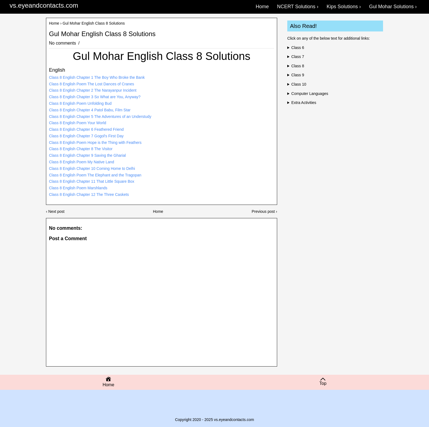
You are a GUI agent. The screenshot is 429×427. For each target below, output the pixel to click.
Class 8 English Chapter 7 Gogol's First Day (86, 136)
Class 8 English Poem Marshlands (78, 188)
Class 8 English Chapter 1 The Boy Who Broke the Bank (97, 77)
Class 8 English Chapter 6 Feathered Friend (86, 129)
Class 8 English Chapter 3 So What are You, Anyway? (95, 97)
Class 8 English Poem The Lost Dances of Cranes (91, 84)
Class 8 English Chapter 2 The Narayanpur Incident (93, 90)
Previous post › (264, 211)
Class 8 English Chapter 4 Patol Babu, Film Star (90, 110)
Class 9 (297, 75)
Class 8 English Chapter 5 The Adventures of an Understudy (100, 116)
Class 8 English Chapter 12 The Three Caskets (89, 194)
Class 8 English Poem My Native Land (81, 162)
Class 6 (297, 47)
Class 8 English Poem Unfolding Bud (80, 103)
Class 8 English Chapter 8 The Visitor (80, 149)
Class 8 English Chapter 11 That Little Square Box (91, 181)
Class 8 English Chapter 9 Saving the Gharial (87, 155)
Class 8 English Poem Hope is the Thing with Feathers (95, 142)
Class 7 (297, 56)
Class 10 (298, 84)
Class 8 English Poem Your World (77, 123)
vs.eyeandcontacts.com (44, 5)
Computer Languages (309, 93)
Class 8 (297, 66)
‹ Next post (55, 211)
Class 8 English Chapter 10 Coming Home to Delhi (92, 168)
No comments (63, 43)
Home (54, 23)
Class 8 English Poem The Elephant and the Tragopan (95, 175)
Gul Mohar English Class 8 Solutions (102, 33)
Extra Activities (303, 102)
